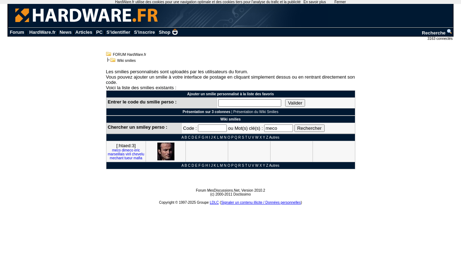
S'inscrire (144, 32)
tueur (128, 158)
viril (128, 154)
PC (99, 32)
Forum (17, 32)
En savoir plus (315, 2)
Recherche (437, 33)
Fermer (340, 2)
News (65, 32)
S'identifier (118, 32)
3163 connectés (441, 39)
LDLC (214, 202)
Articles (84, 32)
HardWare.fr (42, 32)
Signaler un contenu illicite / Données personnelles (261, 202)
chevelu (138, 154)
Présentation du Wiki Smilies (255, 112)
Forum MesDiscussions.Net (217, 190)
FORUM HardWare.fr (129, 55)
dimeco (127, 150)
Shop (168, 32)
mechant (116, 158)
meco (116, 150)
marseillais (116, 154)
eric (137, 150)
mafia (137, 158)
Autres (274, 137)
